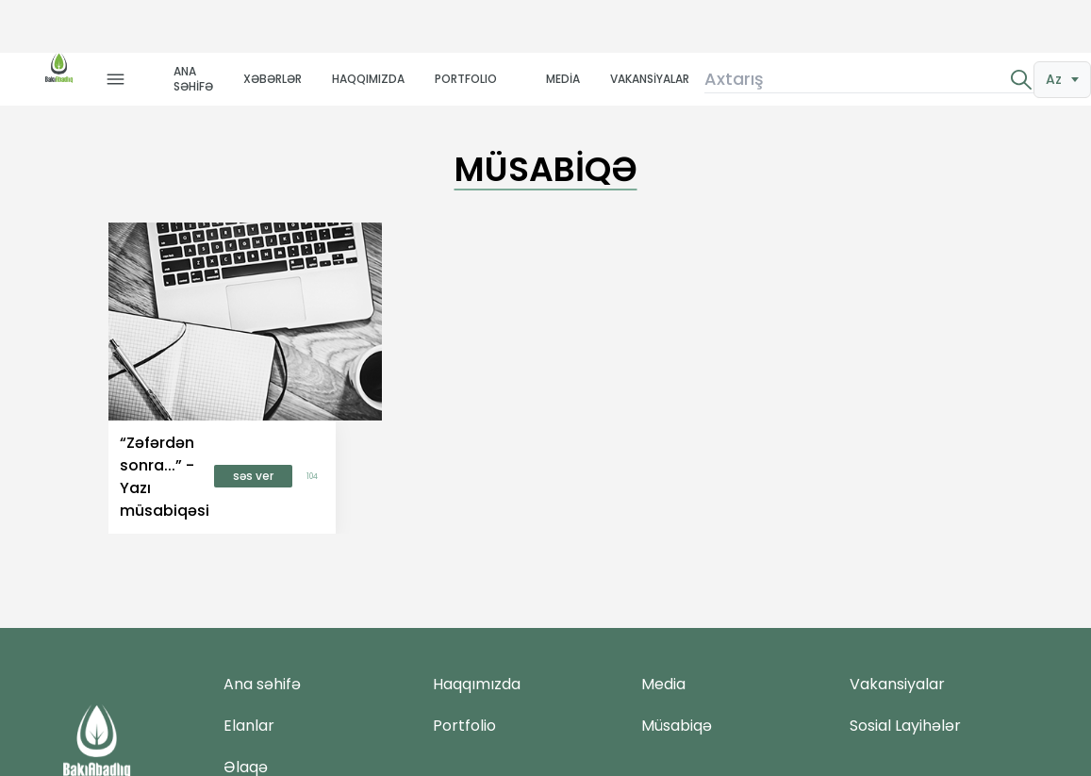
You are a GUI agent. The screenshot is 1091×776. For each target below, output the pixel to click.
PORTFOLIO (466, 79)
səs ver (253, 476)
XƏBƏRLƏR (272, 79)
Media (663, 684)
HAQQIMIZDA (368, 79)
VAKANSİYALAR (649, 79)
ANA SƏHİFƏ (193, 78)
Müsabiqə (676, 725)
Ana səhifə (262, 684)
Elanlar (248, 725)
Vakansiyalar (897, 684)
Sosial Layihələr (905, 725)
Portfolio (464, 725)
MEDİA (563, 79)
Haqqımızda (477, 684)
